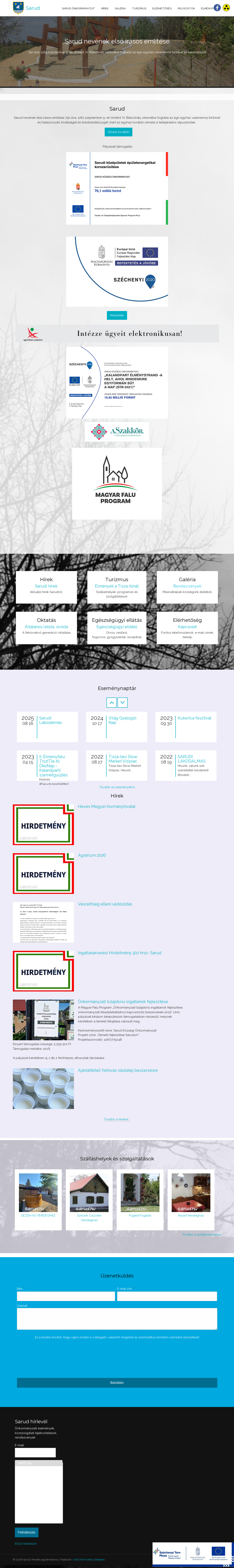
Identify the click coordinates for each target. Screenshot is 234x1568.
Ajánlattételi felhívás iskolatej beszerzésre (118, 1070)
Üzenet (23, 1306)
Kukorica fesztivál (194, 718)
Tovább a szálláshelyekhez (201, 1234)
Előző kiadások (26, 1546)
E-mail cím (125, 1289)
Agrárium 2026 (92, 855)
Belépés (100, 1562)
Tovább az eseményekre (117, 787)
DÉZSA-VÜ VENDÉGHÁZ (38, 1215)
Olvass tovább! (118, 132)
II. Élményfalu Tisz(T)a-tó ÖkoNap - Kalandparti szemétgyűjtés (53, 765)
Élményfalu (209, 8)
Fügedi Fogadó (140, 1215)
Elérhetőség (162, 8)
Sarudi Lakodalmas (50, 720)
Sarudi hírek (46, 586)
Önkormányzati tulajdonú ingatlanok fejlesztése (123, 1001)
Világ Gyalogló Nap (122, 720)
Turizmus (139, 8)
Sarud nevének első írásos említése (117, 41)
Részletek (117, 315)
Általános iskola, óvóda (46, 626)
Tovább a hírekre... (117, 1119)
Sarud (33, 8)
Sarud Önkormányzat (78, 8)
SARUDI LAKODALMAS (192, 759)
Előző (112, 702)
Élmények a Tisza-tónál (117, 586)
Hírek (105, 8)
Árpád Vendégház (191, 1215)
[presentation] (33, 1360)
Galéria (120, 8)
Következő (123, 702)
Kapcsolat (187, 626)
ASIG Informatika (83, 1562)
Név (20, 1289)
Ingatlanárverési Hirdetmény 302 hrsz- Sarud (119, 952)
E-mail (20, 1448)
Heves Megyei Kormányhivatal (106, 806)
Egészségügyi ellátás (117, 626)
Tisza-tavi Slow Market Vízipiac (123, 759)
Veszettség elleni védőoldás (105, 904)
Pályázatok (186, 8)
